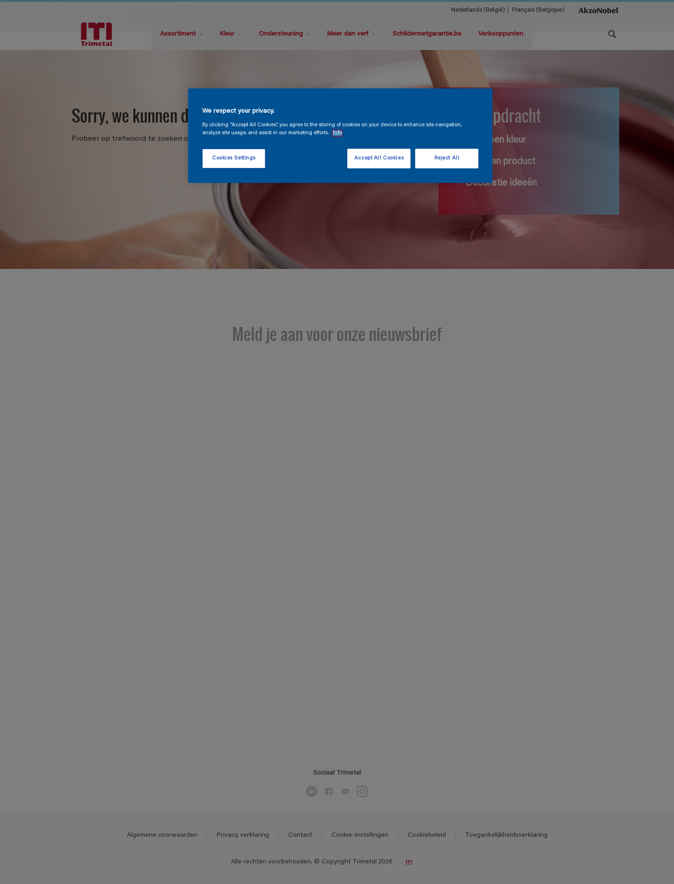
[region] (340, 135)
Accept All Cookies (378, 158)
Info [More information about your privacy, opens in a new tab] (337, 133)
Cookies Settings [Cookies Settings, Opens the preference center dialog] (234, 158)
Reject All (447, 158)
